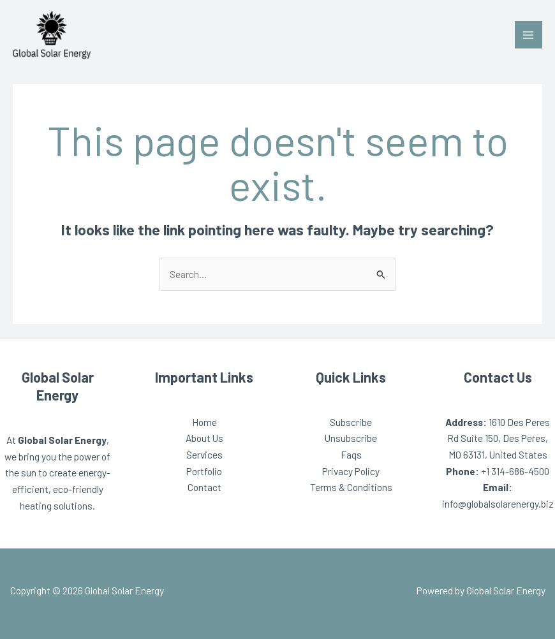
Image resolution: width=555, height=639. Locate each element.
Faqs (351, 454)
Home (204, 422)
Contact (204, 487)
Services (204, 454)
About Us (204, 438)
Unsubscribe (351, 438)
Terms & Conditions (351, 487)
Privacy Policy (351, 471)
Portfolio (204, 471)
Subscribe (351, 422)
